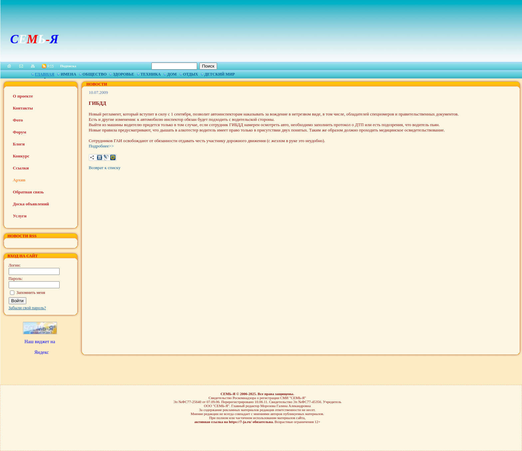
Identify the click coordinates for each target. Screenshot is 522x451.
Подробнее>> (101, 145)
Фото (18, 119)
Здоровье (123, 74)
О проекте (23, 96)
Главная (44, 74)
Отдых (190, 74)
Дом (172, 74)
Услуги (20, 215)
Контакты (23, 108)
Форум (19, 131)
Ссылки (21, 167)
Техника (150, 74)
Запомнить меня (31, 292)
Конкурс (21, 155)
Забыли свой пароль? (27, 308)
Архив (19, 179)
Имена (68, 74)
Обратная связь (28, 191)
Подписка (68, 66)
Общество (95, 74)
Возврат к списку (105, 167)
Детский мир (219, 74)
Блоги (19, 143)
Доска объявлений (31, 203)
